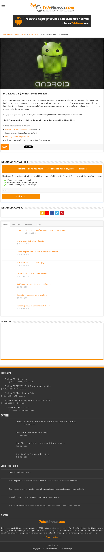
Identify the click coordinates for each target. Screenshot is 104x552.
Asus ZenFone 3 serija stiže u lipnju (31, 262)
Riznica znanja (35, 34)
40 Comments (29, 410)
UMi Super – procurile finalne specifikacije (34, 284)
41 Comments (19, 403)
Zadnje (5, 224)
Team (48, 537)
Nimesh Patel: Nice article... (20, 472)
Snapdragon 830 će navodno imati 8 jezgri (33, 306)
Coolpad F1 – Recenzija (16, 379)
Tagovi (38, 224)
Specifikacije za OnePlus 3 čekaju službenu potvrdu (37, 251)
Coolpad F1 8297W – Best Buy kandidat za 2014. (28, 386)
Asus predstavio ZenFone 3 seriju (30, 241)
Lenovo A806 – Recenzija (17, 407)
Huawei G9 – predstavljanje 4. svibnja (32, 295)
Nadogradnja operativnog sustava (18, 129)
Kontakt (55, 537)
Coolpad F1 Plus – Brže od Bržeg (20, 393)
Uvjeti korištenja (65, 548)
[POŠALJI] (21, 196)
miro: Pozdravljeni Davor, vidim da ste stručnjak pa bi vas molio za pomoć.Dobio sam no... (45, 506)
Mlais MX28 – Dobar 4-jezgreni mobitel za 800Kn (28, 400)
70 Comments (20, 396)
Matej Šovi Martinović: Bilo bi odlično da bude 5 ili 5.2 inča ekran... (35, 497)
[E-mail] (52, 190)
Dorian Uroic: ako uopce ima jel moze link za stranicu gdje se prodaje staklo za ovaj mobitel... (46, 489)
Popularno (16, 224)
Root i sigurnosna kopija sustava (17, 136)
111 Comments (21, 389)
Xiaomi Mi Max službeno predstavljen (32, 273)
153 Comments (28, 382)
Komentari (28, 224)
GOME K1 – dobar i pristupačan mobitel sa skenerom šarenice (42, 230)
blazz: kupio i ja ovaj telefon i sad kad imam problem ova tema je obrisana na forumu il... (45, 480)
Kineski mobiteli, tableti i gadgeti (13, 34)
